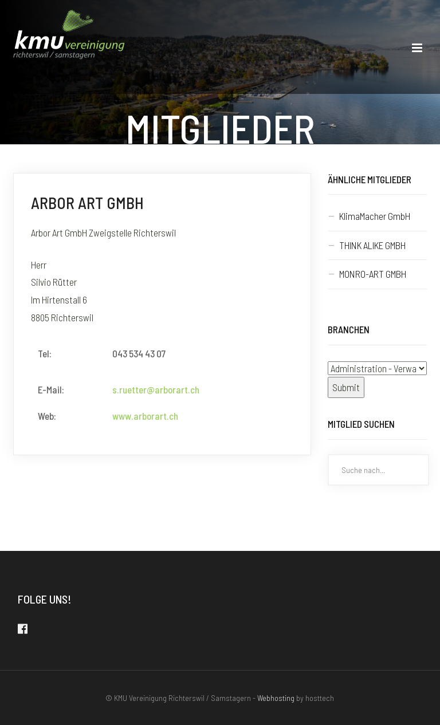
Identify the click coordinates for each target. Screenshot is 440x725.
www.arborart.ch (145, 415)
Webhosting (275, 698)
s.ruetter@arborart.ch (155, 389)
